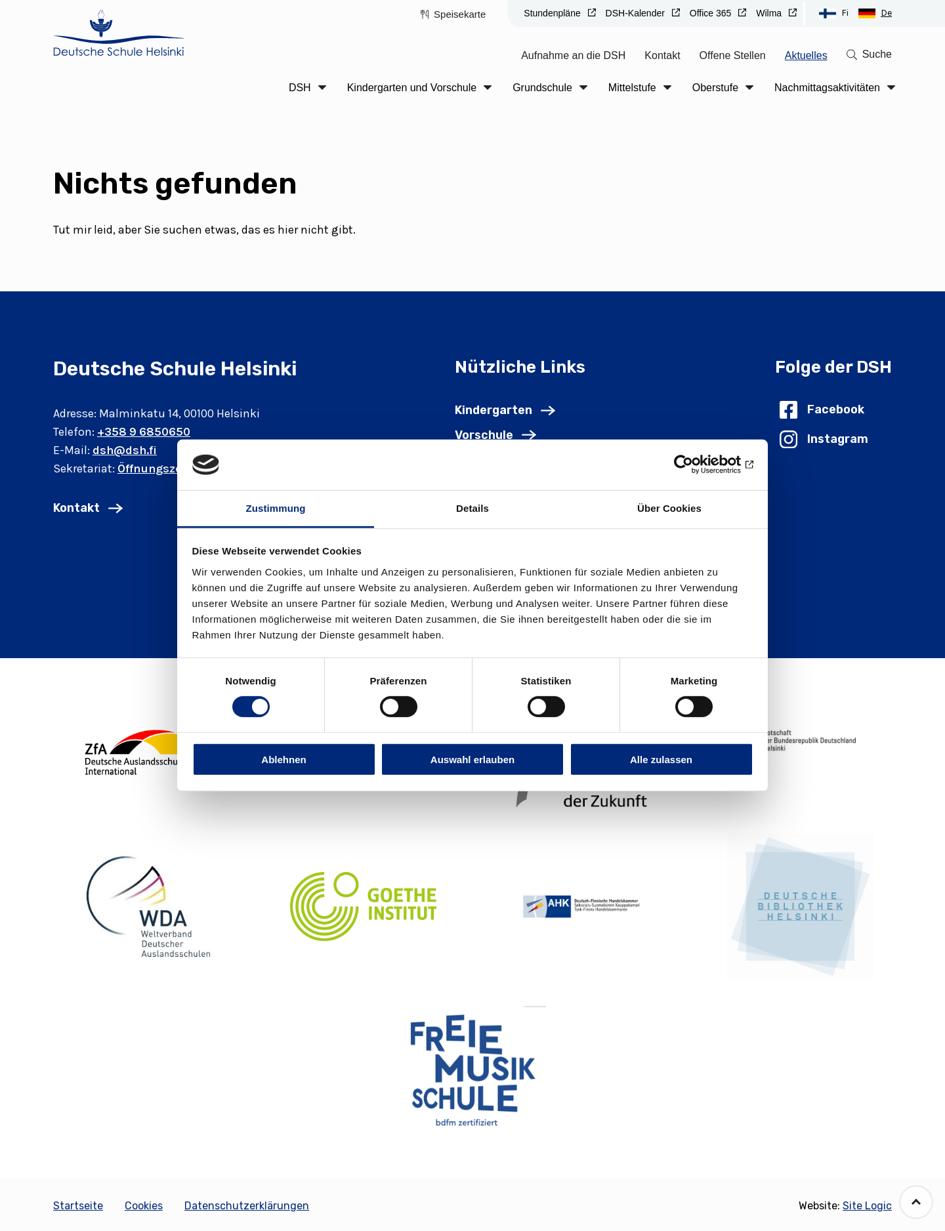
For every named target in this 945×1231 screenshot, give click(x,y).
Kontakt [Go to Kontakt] (662, 55)
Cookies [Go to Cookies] (144, 1206)
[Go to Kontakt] (88, 508)
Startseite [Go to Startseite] (78, 1206)
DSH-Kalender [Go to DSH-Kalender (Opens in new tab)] (636, 13)
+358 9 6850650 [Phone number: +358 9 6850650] (143, 432)
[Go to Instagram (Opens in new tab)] (824, 439)
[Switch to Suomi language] (834, 13)
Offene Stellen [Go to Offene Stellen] (733, 55)
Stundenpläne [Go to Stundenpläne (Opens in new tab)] (553, 13)
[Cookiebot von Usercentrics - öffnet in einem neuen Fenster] (696, 464)
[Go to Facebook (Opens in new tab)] (822, 410)
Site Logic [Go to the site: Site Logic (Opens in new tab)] (867, 1206)
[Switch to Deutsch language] (875, 13)
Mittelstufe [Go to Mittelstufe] (632, 87)
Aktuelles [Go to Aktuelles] (806, 55)
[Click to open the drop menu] (322, 87)
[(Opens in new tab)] (145, 749)
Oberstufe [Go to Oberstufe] (715, 87)
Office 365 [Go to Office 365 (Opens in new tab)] (712, 13)
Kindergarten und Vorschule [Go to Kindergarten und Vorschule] (411, 87)
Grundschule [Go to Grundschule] (542, 87)
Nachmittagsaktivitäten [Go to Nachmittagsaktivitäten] (827, 87)
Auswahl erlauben (472, 758)
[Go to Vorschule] (495, 435)
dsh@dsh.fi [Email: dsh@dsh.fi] (125, 450)
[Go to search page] (869, 54)
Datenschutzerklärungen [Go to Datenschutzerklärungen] (246, 1206)
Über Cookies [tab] (669, 508)
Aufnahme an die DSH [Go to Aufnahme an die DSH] (573, 55)
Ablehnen (283, 758)
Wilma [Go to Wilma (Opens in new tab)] (770, 13)
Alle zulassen (661, 758)
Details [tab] (472, 508)
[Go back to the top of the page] (916, 1202)
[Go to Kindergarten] (505, 410)
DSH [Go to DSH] (300, 87)
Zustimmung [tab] (276, 508)
